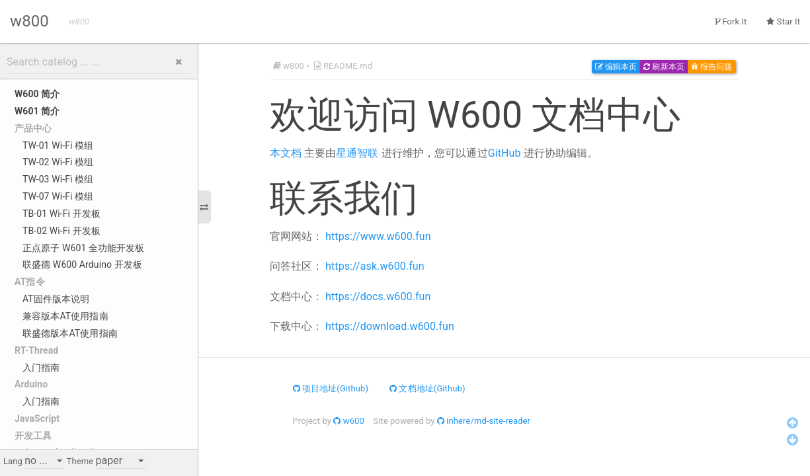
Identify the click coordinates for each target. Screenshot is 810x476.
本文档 (286, 153)
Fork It (731, 21)
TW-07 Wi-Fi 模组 (57, 196)
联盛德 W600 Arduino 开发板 (82, 264)
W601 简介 (37, 111)
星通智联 (357, 153)
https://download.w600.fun (389, 326)
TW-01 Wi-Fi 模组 (57, 145)
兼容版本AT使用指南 (65, 316)
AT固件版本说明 (55, 299)
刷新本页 (663, 66)
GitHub (504, 153)
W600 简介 (37, 94)
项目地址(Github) (331, 388)
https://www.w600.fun (378, 236)
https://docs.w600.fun (377, 296)
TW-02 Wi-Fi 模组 (57, 162)
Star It (783, 21)
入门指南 (41, 367)
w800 (29, 21)
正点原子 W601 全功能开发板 (83, 248)
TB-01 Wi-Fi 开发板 (61, 213)
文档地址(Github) (427, 388)
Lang (12, 461)
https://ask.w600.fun (375, 266)
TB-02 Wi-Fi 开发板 (61, 230)
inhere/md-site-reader (483, 421)
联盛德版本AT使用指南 (70, 333)
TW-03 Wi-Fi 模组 (57, 179)
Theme (80, 461)
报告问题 (712, 66)
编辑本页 (616, 66)
